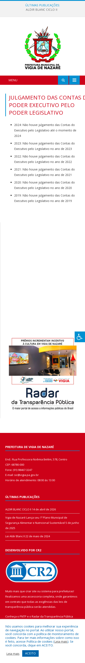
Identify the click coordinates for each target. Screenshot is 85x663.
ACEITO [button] (30, 653)
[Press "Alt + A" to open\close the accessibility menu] (80, 337)
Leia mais (60, 641)
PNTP (23, 616)
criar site (31, 591)
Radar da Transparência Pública (52, 616)
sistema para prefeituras (57, 591)
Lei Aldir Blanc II (15, 536)
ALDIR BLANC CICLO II (41, 10)
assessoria (34, 596)
